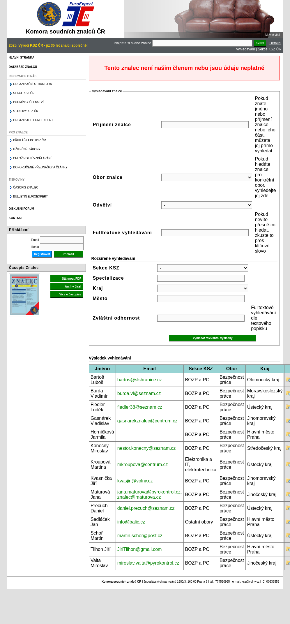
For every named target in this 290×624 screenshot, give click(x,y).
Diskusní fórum (21, 208)
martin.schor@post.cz (139, 535)
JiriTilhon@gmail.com (139, 549)
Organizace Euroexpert (33, 120)
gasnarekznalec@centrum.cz (147, 420)
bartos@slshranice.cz (139, 379)
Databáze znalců (23, 66)
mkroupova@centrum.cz (142, 464)
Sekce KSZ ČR (269, 49)
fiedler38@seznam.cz (139, 407)
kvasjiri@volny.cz (135, 480)
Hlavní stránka (21, 57)
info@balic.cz (131, 521)
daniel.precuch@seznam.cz (146, 508)
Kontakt (16, 218)
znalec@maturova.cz (139, 497)
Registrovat (42, 254)
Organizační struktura (32, 84)
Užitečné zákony (26, 149)
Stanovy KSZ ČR (25, 111)
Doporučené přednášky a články (40, 167)
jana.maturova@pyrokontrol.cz (149, 491)
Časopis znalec (25, 187)
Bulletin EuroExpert (30, 196)
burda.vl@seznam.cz (139, 393)
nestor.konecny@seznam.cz (146, 448)
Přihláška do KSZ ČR (29, 140)
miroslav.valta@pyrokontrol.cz (148, 562)
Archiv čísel (73, 286)
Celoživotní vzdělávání (32, 158)
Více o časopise (70, 294)
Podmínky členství (28, 102)
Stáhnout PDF (71, 278)
